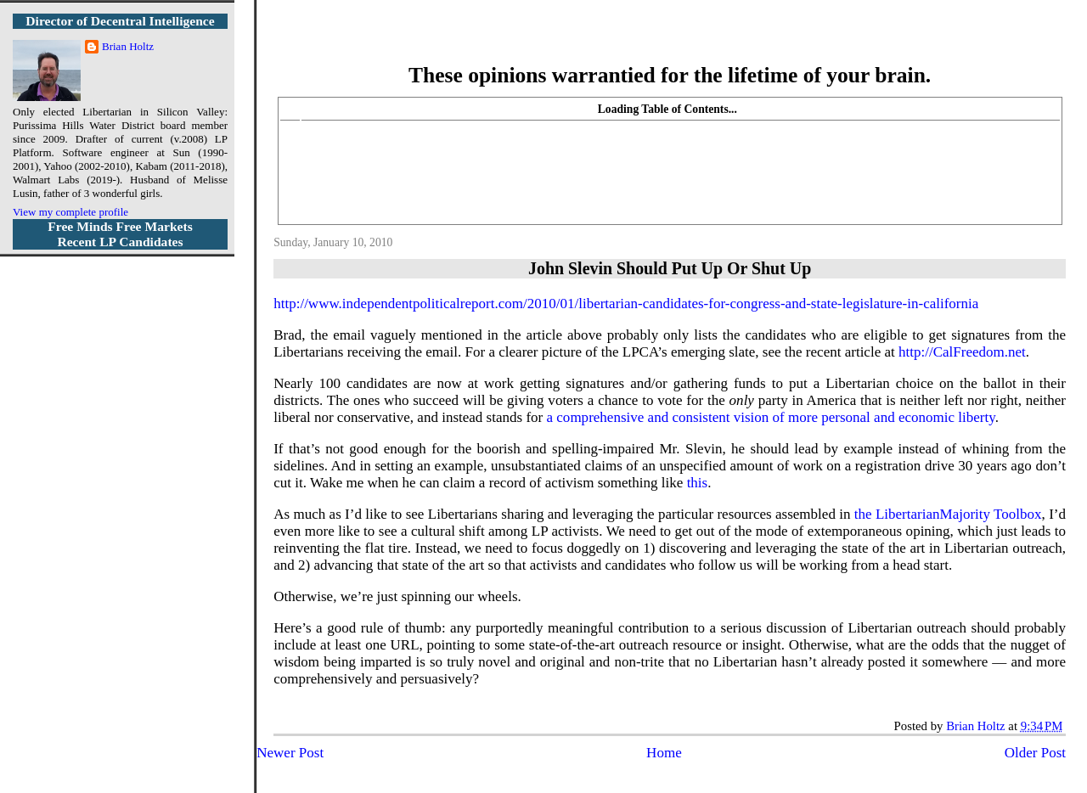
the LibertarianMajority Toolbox (948, 514)
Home (664, 753)
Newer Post (290, 753)
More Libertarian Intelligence (669, 42)
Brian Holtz (128, 46)
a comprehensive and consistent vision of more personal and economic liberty (771, 417)
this (697, 483)
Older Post (1035, 753)
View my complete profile (70, 211)
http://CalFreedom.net (962, 352)
